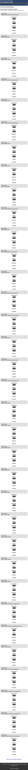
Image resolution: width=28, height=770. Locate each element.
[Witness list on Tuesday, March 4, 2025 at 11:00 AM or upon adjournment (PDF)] (15, 682)
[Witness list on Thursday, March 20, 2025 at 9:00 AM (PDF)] (15, 594)
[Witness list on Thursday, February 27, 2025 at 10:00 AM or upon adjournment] (13, 704)
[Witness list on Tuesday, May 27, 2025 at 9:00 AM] (13, 49)
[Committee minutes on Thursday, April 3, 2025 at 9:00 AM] (13, 500)
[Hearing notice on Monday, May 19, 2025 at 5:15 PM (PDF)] (15, 169)
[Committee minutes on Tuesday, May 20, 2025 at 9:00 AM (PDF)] (15, 152)
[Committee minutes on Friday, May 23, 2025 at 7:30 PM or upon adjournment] (13, 88)
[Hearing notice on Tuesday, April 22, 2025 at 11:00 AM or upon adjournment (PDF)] (15, 384)
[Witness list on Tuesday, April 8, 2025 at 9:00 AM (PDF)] (15, 482)
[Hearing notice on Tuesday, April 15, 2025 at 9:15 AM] (13, 429)
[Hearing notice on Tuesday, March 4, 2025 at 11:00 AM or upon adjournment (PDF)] (15, 673)
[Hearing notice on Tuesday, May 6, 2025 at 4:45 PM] (13, 276)
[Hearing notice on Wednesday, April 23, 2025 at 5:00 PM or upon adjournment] (13, 364)
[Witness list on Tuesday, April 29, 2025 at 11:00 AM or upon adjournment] (13, 328)
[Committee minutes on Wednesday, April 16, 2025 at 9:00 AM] (13, 411)
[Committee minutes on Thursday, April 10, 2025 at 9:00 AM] (13, 456)
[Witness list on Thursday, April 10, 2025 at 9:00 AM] (13, 460)
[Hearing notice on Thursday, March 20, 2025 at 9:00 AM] (13, 585)
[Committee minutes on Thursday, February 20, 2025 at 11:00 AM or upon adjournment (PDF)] (15, 722)
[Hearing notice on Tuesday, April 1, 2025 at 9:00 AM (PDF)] (15, 518)
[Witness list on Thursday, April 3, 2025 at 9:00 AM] (13, 505)
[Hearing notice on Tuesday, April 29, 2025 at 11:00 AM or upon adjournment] (13, 319)
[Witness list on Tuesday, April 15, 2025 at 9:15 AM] (13, 438)
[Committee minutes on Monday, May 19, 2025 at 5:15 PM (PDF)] (15, 174)
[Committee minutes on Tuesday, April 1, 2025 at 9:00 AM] (13, 523)
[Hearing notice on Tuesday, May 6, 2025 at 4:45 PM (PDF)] (15, 276)
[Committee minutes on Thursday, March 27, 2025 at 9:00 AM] (13, 545)
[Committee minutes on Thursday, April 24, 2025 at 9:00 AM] (13, 346)
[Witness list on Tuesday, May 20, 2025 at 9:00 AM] (13, 156)
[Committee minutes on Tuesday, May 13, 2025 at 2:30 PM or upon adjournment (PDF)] (15, 217)
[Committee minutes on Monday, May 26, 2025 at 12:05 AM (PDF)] (15, 67)
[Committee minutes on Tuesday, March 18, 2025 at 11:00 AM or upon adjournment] (13, 612)
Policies (11, 768)
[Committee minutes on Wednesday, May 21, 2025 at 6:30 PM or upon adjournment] (13, 131)
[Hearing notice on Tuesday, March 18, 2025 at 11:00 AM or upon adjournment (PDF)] (15, 607)
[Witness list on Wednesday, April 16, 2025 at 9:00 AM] (13, 415)
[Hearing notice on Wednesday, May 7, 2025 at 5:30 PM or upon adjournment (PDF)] (15, 255)
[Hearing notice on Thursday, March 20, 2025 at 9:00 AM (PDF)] (15, 585)
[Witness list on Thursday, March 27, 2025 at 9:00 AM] (13, 549)
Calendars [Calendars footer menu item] (13, 765)
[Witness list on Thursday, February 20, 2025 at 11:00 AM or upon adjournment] (13, 726)
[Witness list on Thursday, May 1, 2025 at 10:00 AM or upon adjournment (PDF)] (15, 305)
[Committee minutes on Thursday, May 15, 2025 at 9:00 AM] (13, 195)
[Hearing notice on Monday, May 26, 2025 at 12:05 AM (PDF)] (15, 63)
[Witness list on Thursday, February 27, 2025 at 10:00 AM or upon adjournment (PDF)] (15, 704)
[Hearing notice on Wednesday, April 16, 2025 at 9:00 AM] (13, 407)
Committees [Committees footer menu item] (24, 764)
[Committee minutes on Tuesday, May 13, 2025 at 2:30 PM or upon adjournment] (13, 217)
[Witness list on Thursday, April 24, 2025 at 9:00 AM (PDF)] (15, 350)
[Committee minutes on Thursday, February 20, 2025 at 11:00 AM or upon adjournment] (13, 722)
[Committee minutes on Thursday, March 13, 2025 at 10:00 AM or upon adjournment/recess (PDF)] (15, 634)
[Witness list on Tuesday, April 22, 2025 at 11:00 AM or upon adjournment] (13, 393)
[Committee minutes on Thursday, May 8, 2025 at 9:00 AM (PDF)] (15, 237)
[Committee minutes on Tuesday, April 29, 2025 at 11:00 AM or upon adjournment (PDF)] (15, 323)
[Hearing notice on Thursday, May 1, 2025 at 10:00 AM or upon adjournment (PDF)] (15, 297)
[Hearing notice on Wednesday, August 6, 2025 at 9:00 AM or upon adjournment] (13, 18)
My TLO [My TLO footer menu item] (6, 764)
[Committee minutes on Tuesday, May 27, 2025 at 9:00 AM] (13, 45)
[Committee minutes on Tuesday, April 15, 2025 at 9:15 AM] (13, 433)
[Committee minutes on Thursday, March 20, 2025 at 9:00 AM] (13, 590)
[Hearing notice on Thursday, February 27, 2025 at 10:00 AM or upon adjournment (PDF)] (15, 695)
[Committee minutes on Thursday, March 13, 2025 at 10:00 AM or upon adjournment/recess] (13, 634)
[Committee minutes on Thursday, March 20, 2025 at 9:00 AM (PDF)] (15, 590)
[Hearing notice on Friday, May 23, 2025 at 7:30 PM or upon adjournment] (13, 84)
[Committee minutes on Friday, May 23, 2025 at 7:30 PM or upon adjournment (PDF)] (15, 88)
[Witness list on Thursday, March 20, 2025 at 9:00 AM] (13, 594)
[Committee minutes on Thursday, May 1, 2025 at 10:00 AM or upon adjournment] (13, 301)
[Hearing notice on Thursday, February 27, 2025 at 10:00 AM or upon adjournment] (13, 695)
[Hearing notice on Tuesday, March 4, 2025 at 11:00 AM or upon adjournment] (13, 673)
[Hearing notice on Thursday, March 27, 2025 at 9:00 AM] (13, 540)
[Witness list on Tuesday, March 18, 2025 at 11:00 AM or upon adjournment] (13, 616)
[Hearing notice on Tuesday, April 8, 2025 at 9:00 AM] (13, 474)
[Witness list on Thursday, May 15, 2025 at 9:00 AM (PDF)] (15, 199)
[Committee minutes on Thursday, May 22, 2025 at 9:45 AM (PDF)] (15, 109)
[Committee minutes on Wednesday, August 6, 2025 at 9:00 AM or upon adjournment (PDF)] (15, 23)
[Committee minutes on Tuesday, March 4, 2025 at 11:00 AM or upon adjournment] (13, 677)
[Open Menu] (26, 5)
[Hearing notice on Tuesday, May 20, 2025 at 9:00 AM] (13, 147)
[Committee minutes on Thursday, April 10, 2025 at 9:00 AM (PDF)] (15, 456)
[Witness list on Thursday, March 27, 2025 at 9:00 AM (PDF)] (15, 549)
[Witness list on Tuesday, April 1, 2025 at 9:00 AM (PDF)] (15, 527)
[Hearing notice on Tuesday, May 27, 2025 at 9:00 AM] (13, 41)
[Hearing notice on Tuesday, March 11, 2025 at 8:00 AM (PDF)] (15, 650)
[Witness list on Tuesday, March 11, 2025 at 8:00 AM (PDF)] (15, 659)
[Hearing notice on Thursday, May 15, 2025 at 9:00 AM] (13, 190)
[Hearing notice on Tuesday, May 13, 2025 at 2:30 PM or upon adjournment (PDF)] (15, 212)
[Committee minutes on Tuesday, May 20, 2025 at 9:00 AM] (13, 152)
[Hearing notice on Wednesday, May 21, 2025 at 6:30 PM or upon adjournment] (13, 126)
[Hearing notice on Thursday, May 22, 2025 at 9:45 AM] (13, 104)
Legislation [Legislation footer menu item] (16, 764)
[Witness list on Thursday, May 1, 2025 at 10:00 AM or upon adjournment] (13, 305)
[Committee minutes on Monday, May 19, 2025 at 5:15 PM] (13, 174)
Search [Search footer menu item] (20, 764)
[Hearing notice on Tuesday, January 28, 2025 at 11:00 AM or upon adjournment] (13, 740)
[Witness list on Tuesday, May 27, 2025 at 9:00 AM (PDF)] (15, 49)
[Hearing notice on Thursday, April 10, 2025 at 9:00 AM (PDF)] (15, 451)
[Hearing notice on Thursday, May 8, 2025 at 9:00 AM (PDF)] (15, 233)
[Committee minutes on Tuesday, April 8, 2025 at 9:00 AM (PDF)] (15, 478)
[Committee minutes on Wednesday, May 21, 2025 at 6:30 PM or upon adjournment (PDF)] (15, 131)
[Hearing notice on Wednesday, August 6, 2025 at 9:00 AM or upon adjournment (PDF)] (15, 18)
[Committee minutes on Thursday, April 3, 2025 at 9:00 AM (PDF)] (15, 500)
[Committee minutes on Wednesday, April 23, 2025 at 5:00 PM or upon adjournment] (13, 368)
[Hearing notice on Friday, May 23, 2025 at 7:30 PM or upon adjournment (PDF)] (15, 84)
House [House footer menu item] (9, 764)
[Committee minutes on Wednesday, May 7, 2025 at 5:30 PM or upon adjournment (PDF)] (15, 260)
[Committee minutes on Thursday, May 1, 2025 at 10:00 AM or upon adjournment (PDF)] (15, 301)
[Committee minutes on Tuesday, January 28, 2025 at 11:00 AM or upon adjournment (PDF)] (15, 744)
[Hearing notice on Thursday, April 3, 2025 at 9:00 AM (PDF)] (15, 496)
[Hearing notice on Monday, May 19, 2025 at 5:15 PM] (13, 169)
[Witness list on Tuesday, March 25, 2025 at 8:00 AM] (13, 572)
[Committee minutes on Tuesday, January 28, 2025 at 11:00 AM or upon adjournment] (13, 744)
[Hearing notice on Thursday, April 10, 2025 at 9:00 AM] (13, 451)
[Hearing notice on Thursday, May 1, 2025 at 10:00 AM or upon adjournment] (13, 297)
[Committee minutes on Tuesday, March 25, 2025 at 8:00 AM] (13, 567)
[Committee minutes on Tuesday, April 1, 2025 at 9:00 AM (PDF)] (15, 523)
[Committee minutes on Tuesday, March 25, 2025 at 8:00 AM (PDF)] (15, 567)
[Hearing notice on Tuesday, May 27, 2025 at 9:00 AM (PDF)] (15, 41)
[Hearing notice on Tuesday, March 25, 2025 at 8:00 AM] (13, 563)
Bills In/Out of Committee (11, 759)
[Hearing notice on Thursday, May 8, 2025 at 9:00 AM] (13, 233)
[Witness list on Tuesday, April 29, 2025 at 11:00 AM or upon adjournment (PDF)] (15, 328)
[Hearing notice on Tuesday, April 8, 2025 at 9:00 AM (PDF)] (15, 474)
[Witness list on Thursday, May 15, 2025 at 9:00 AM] (13, 199)
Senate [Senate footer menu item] (12, 764)
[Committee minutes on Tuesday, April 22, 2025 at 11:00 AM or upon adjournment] (13, 389)
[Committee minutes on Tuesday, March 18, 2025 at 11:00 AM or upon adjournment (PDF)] (15, 612)
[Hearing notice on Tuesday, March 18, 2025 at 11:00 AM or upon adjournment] (13, 607)
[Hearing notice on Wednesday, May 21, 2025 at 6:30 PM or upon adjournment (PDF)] (15, 126)
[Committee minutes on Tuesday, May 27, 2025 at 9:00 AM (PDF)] (15, 45)
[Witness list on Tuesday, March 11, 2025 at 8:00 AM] (13, 659)
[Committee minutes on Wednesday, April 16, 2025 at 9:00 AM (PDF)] (15, 411)
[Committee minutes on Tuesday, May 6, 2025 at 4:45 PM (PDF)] (15, 280)
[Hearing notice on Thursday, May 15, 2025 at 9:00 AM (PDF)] (15, 190)
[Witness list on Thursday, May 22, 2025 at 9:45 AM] (13, 113)
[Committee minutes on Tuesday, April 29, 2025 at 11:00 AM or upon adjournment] (13, 323)
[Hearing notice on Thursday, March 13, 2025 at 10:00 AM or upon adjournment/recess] (13, 630)
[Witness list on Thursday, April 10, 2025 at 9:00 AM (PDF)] (15, 460)
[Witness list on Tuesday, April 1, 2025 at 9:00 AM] (13, 527)
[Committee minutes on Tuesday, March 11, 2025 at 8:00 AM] (13, 655)
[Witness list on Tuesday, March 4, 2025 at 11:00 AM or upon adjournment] (13, 682)
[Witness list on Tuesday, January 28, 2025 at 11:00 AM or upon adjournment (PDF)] (15, 748)
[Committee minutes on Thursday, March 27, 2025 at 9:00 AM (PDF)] (15, 545)
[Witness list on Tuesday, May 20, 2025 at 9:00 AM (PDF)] (15, 156)
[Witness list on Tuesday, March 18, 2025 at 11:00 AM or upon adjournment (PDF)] (15, 616)
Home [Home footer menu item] (3, 764)
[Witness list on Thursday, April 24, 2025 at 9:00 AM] (13, 350)
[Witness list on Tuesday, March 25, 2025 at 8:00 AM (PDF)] (15, 572)
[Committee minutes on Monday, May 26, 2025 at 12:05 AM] (13, 67)
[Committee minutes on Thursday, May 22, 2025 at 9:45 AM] (13, 109)
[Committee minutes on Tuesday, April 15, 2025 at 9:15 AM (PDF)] (15, 433)
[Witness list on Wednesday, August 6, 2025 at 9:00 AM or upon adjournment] (13, 27)
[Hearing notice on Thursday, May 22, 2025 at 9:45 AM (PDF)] (15, 104)
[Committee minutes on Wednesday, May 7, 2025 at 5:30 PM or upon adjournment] (13, 260)
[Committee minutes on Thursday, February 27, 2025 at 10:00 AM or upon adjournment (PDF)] (15, 699)
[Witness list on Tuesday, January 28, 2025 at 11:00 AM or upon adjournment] (13, 748)
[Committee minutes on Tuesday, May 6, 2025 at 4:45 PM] (13, 280)
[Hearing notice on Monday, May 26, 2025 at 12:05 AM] (13, 63)
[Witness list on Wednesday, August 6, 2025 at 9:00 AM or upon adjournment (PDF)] (15, 27)
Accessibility (16, 768)
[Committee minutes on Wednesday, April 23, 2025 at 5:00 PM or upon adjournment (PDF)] (15, 368)
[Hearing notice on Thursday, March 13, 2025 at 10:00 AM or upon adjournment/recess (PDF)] (15, 630)
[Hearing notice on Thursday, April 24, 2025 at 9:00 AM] (13, 341)
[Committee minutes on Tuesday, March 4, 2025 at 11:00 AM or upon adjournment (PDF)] (15, 677)
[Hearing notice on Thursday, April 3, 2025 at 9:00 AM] (13, 496)
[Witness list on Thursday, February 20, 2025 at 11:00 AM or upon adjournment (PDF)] (15, 726)
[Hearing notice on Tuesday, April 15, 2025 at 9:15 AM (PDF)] (15, 429)
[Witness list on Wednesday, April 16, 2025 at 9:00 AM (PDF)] (15, 415)
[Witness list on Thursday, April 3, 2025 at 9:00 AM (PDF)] (15, 505)
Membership (19, 759)
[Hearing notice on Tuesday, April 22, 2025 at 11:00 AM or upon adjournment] (13, 384)
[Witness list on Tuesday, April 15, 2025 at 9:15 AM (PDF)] (15, 438)
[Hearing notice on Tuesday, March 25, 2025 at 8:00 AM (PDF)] (15, 563)
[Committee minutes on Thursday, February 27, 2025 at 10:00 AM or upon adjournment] (13, 699)
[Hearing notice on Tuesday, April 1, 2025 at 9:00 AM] (13, 518)
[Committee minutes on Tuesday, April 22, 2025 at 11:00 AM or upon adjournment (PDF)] (15, 389)
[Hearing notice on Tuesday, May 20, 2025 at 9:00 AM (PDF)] (15, 147)
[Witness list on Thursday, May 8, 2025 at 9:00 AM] (13, 242)
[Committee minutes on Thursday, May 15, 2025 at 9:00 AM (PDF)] (15, 195)
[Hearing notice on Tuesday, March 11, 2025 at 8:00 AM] (13, 650)
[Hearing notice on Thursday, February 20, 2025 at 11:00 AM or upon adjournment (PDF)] (15, 717)
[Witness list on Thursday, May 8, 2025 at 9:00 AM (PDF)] (15, 242)
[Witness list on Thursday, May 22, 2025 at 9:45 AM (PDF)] (15, 113)
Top (16, 765)
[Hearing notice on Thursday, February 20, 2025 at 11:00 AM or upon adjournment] (13, 717)
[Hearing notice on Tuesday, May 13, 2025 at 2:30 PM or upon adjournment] (13, 212)
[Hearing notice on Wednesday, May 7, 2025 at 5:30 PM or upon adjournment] (13, 255)
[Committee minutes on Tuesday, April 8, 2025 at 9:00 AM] (13, 478)
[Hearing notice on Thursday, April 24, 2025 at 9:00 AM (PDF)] (15, 341)
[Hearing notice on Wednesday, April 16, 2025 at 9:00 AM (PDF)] (15, 407)
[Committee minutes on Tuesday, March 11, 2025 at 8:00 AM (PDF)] (15, 655)
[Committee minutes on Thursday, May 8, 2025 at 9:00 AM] (13, 237)
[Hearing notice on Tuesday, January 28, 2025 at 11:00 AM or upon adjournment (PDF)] (15, 740)
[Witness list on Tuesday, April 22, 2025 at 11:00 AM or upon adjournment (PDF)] (15, 393)
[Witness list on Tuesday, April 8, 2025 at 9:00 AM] (13, 482)
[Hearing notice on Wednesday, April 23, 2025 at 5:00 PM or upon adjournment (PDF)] (15, 364)
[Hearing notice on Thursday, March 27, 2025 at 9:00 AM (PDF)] (15, 540)
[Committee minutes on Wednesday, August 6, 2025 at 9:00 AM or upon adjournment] (13, 23)
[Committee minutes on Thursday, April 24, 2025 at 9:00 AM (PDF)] (15, 346)
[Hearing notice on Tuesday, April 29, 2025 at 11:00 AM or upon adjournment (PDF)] (15, 319)
